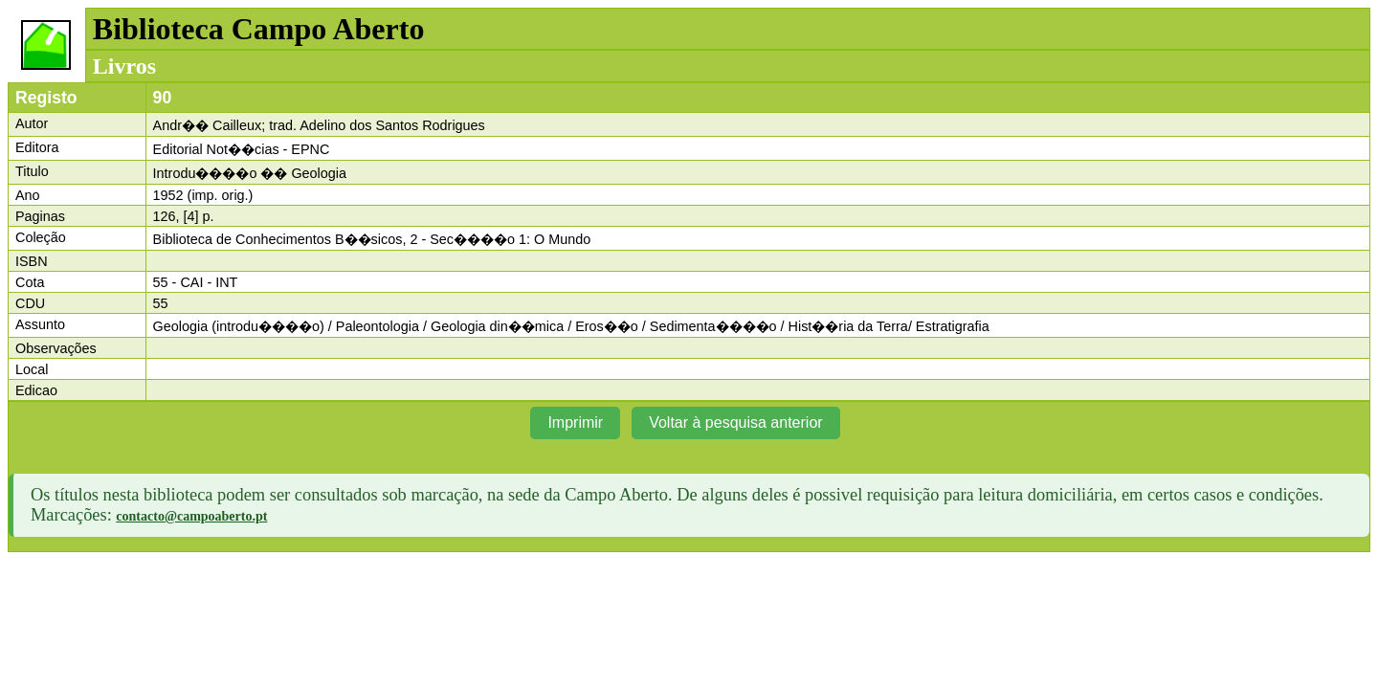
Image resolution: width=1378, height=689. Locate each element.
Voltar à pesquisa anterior (735, 422)
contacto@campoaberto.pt (191, 516)
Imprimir (575, 422)
